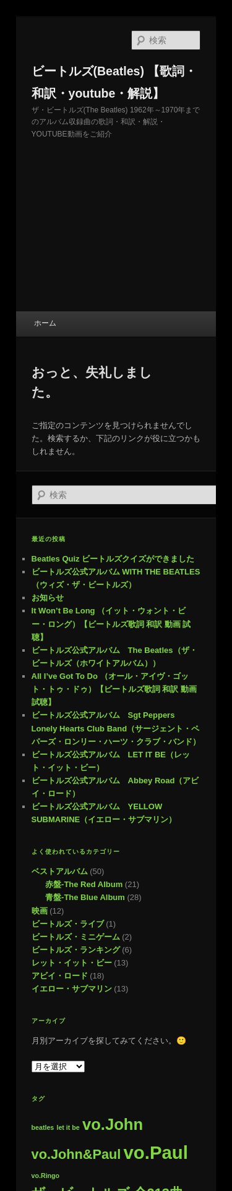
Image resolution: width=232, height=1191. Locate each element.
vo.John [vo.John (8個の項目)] (112, 1124)
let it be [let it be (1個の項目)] (67, 1127)
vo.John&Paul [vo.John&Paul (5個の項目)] (76, 1154)
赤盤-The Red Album (83, 884)
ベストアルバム (60, 871)
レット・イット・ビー (72, 962)
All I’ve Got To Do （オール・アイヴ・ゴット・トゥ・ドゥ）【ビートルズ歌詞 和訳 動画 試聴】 (114, 689)
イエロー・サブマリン (72, 988)
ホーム (45, 323)
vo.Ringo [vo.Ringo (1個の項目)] (46, 1175)
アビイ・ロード (60, 975)
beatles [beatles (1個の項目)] (43, 1127)
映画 (40, 910)
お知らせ (48, 597)
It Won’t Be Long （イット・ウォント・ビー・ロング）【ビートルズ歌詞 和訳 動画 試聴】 (111, 623)
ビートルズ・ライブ (68, 923)
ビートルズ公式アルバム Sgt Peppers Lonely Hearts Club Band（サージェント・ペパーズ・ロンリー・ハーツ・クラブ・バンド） (116, 728)
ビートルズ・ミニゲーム (76, 936)
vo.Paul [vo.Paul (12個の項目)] (156, 1152)
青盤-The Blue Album (85, 897)
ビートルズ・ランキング (76, 949)
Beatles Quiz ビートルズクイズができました (113, 558)
